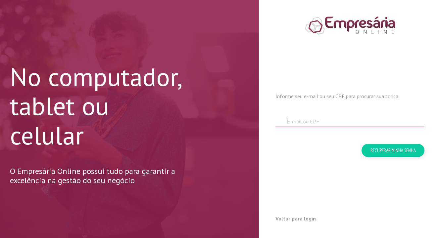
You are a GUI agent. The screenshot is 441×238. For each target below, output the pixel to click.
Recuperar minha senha (393, 150)
